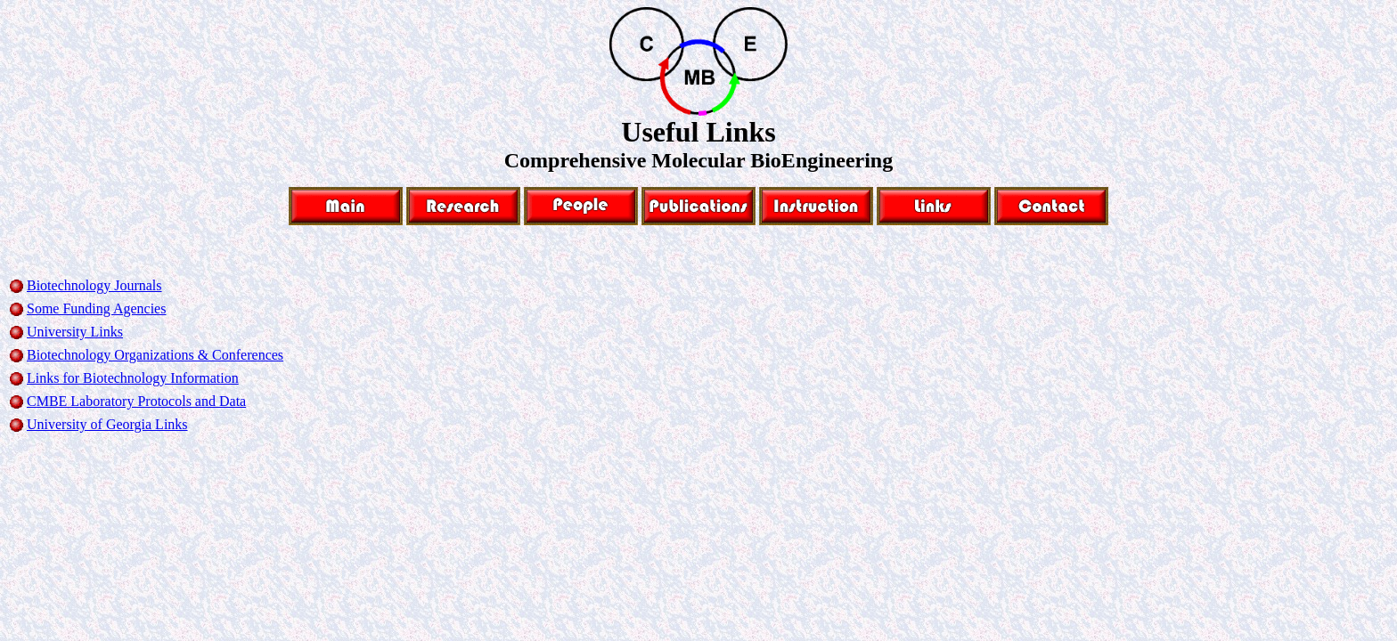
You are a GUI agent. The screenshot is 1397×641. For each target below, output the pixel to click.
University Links (75, 331)
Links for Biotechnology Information (133, 377)
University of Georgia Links (107, 424)
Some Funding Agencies (96, 308)
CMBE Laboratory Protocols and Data (136, 401)
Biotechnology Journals (94, 285)
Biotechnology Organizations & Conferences (155, 354)
